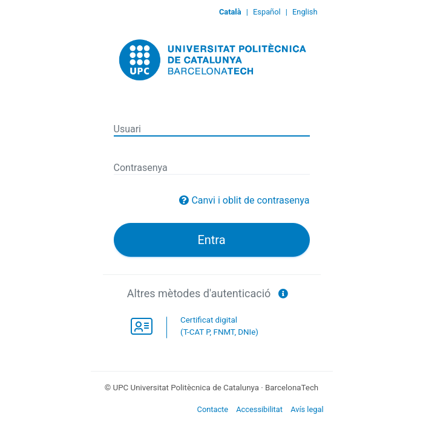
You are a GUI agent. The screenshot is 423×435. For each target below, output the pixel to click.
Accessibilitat (259, 409)
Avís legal (306, 409)
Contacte (213, 409)
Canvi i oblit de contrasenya (250, 200)
